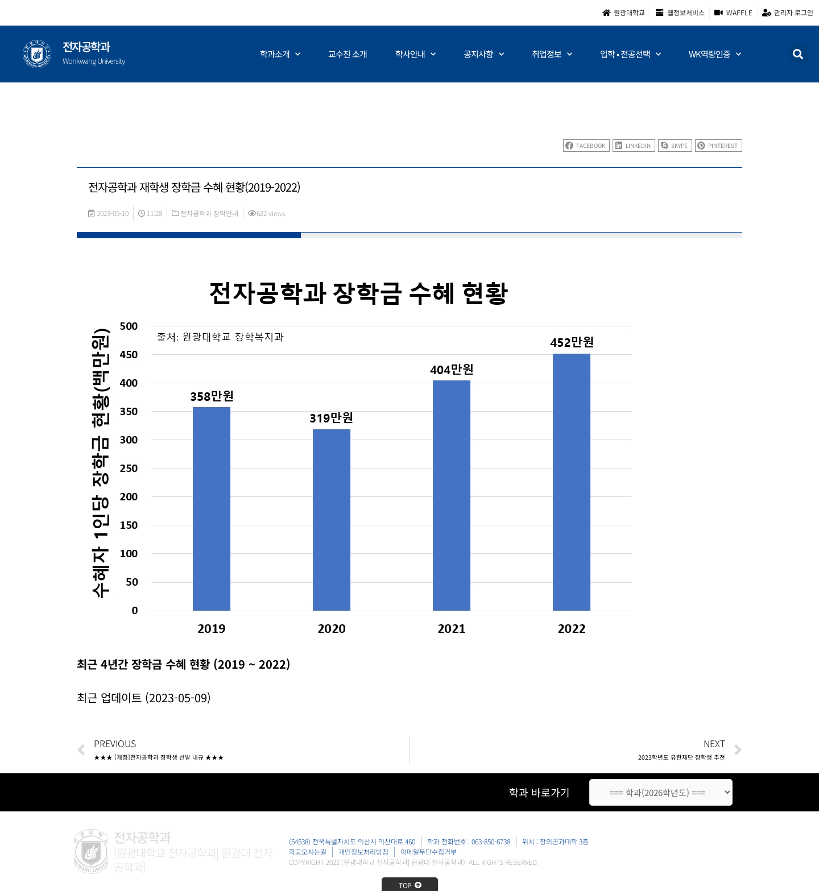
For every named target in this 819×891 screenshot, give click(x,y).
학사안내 (415, 54)
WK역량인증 (715, 54)
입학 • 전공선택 (630, 54)
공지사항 (483, 54)
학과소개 (280, 54)
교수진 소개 (347, 54)
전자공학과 (86, 46)
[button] (798, 53)
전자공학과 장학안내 (209, 213)
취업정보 (552, 54)
